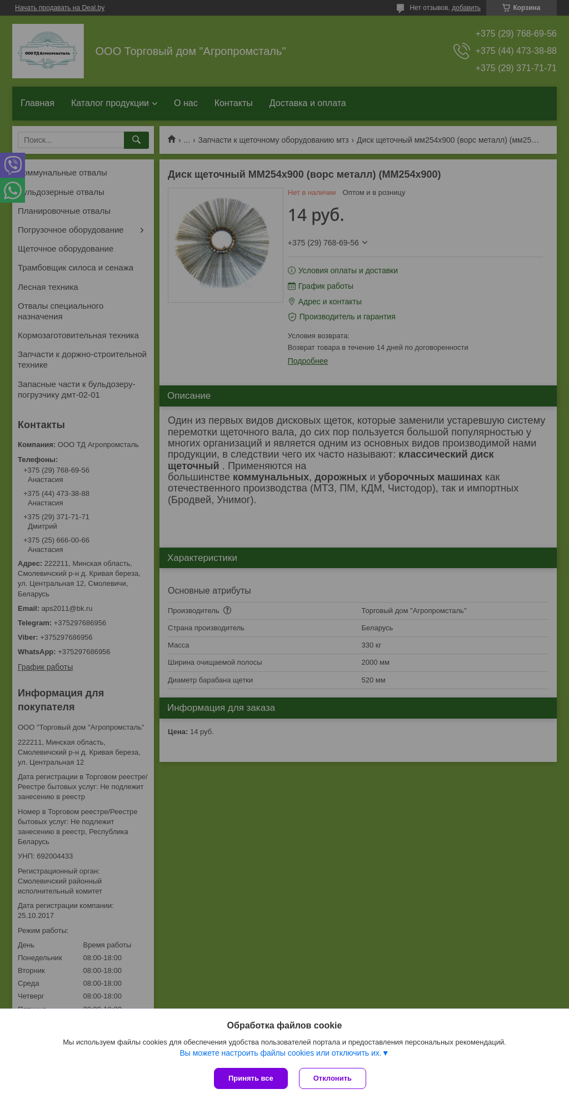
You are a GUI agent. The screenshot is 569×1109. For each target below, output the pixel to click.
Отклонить (332, 1078)
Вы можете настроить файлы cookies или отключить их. (280, 1052)
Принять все (250, 1078)
